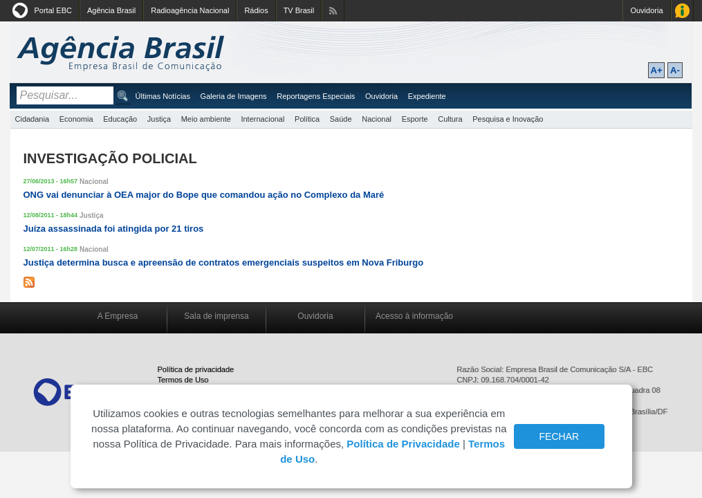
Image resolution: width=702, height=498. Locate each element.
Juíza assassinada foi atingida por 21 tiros (114, 228)
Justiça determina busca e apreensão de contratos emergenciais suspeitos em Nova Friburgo (224, 262)
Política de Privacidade (403, 444)
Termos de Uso (183, 380)
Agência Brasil (111, 10)
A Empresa (118, 316)
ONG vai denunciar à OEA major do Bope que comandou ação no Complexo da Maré (204, 195)
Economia (76, 119)
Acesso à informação (414, 316)
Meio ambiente (206, 119)
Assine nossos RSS (333, 10)
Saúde (341, 119)
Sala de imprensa (216, 316)
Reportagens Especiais (316, 96)
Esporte (415, 119)
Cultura (450, 119)
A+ (657, 70)
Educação (120, 119)
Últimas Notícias (163, 96)
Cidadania (32, 119)
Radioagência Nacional (190, 10)
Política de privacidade (196, 369)
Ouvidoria (646, 10)
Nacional (376, 119)
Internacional (262, 119)
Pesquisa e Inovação (507, 119)
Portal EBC (53, 10)
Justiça (159, 119)
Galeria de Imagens (234, 96)
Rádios (256, 10)
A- (675, 70)
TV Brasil (299, 10)
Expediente (427, 96)
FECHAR (559, 436)
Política (307, 119)
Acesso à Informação (682, 10)
